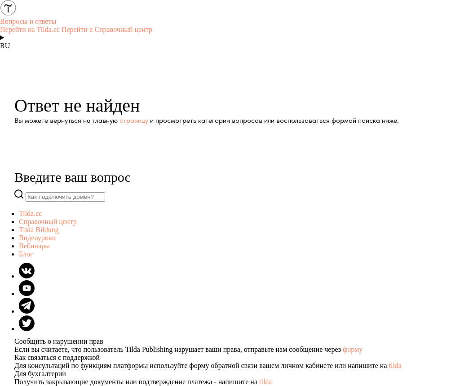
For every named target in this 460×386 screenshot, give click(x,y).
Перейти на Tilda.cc (30, 29)
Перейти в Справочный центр (107, 29)
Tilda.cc (30, 213)
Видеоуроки (37, 238)
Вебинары (34, 246)
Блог (26, 254)
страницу (133, 120)
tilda (395, 365)
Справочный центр (48, 221)
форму (353, 349)
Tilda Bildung (39, 229)
